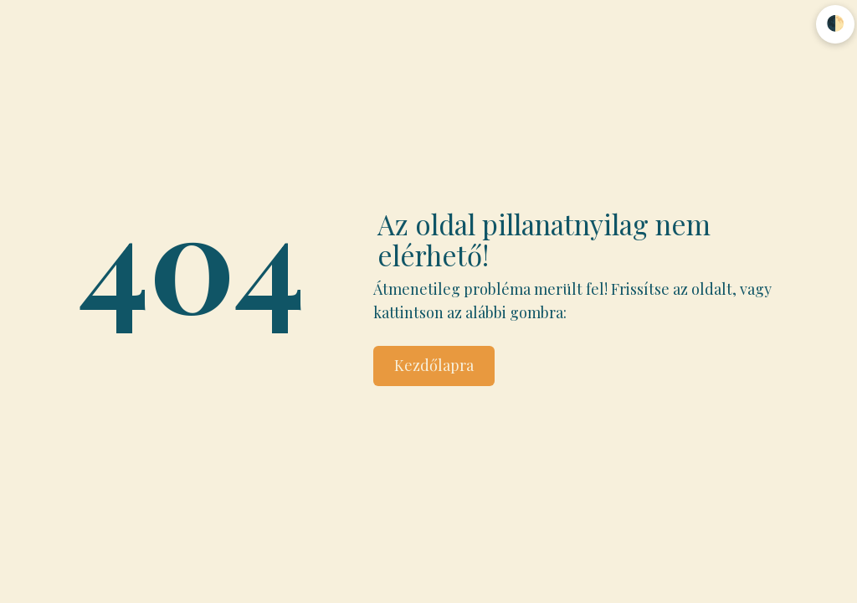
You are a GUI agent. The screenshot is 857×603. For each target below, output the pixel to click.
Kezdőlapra (434, 365)
